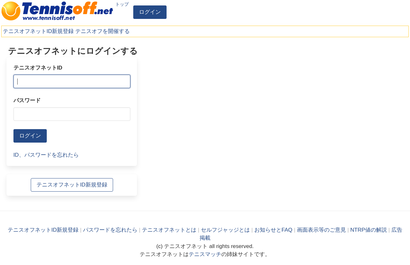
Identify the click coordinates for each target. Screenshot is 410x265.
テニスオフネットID (37, 68)
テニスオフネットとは (169, 230)
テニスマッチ (205, 254)
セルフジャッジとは (225, 230)
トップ (122, 4)
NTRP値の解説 (368, 230)
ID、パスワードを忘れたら (46, 155)
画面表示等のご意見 (321, 230)
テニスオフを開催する (102, 31)
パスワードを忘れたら (110, 230)
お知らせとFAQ (273, 230)
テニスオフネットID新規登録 (38, 31)
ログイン (150, 12)
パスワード (27, 100)
